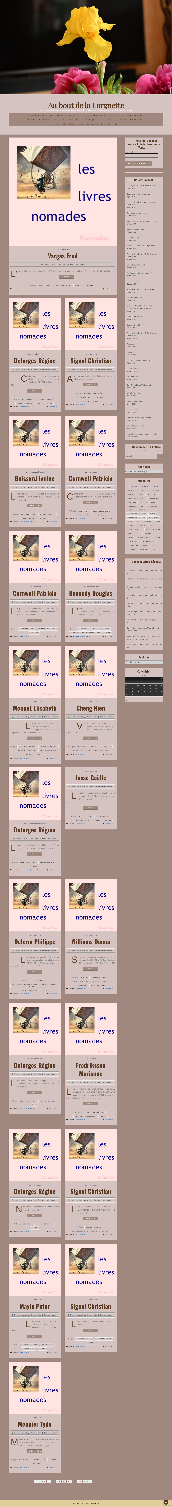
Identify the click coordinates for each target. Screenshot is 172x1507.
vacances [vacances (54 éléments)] (144, 549)
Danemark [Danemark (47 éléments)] (132, 506)
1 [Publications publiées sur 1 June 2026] (126, 682)
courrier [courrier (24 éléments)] (132, 502)
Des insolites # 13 (133, 325)
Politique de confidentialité (102, 119)
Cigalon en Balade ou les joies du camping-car (56, 119)
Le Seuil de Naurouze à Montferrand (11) (142, 434)
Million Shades (96, 1503)
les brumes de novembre (24, 750)
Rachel (129, 579)
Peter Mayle (29, 1349)
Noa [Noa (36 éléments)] (129, 533)
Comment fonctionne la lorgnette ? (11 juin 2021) (84, 124)
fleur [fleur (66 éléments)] (152, 514)
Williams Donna (90, 941)
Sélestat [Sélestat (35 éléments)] (155, 545)
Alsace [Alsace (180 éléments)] (145, 486)
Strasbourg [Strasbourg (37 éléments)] (133, 545)
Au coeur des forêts (93, 393)
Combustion (83, 511)
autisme (84, 977)
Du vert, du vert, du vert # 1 (137, 213)
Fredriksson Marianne (91, 1069)
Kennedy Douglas (90, 593)
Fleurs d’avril (131, 344)
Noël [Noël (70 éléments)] (137, 533)
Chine (93, 746)
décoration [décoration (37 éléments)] (143, 510)
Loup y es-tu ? (29, 518)
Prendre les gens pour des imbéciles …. (142, 289)
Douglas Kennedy (101, 629)
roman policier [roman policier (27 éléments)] (145, 537)
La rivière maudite (48, 746)
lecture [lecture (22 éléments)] (141, 525)
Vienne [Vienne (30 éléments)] (156, 549)
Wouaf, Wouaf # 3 (133, 393)
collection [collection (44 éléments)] (154, 498)
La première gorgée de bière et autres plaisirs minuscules (34, 985)
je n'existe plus (80, 981)
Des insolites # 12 (133, 369)
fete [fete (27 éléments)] (144, 514)
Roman (41, 472)
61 (69, 1482)
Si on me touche (100, 981)
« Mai (127, 700)
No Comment (109, 289)
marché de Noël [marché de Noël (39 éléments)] (153, 529)
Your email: (129, 152)
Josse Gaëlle (90, 777)
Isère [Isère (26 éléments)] (158, 522)
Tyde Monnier (34, 1463)
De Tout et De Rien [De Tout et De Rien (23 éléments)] (149, 506)
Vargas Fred (63, 255)
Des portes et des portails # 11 (138, 194)
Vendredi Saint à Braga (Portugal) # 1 (141, 418)
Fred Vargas (44, 285)
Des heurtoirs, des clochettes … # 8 (140, 273)
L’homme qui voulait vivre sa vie (85, 633)
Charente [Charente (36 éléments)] (152, 494)
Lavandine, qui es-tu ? (41, 115)
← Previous (40, 1482)
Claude (129, 571)
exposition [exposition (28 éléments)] (132, 514)
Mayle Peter (35, 1306)
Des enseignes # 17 (134, 298)
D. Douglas (84, 629)
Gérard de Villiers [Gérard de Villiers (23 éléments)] (136, 518)
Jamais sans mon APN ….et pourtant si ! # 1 (143, 246)
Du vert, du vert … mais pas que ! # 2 (141, 186)
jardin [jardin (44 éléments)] (131, 525)
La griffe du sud (27, 629)
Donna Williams (100, 977)
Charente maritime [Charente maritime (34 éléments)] (136, 498)
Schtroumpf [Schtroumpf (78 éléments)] (133, 541)
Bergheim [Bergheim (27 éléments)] (155, 490)
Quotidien (38, 823)
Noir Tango (28, 1224)
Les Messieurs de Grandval (84, 1231)
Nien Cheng (106, 746)
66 (80, 1482)
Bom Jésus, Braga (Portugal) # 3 (139, 360)
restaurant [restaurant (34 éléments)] (149, 533)
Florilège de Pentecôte (135, 229)
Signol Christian (90, 360)
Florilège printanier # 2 (135, 401)
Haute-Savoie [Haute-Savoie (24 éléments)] (134, 522)
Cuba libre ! (27, 399)
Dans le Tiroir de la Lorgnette (101, 115)
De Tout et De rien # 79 (135, 426)
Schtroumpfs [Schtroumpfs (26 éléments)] (149, 541)
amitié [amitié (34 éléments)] (155, 486)
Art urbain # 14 (132, 377)
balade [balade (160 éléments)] (131, 490)
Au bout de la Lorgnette (86, 105)
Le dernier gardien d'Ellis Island (85, 820)
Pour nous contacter (132, 119)
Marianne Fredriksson (85, 1116)
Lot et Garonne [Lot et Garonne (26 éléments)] (135, 529)
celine (129, 595)
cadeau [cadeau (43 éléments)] (131, 494)
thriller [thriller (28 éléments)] (131, 549)
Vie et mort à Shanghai (98, 750)
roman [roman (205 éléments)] (130, 537)
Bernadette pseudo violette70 (138, 628)
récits (44, 990)
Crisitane (130, 587)
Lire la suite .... (67, 277)
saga (50, 403)
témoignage (77, 750)
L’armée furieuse (62, 285)
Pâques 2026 (132, 410)
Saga (41, 354)
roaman (105, 1231)
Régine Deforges (24, 403)
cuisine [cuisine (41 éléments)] (154, 502)
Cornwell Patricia (91, 478)
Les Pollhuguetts (133, 612)
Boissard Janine (35, 478)
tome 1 (40, 754)
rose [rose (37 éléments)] (158, 537)
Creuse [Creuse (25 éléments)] (143, 502)
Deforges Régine (35, 360)
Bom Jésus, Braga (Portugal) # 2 (139, 385)
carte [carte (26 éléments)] (141, 494)
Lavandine (65, 265)
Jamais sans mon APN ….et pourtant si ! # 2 (143, 221)
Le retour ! (131, 352)
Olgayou (130, 603)
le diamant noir (30, 1345)
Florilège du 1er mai (134, 317)
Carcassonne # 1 (133, 281)
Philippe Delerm (29, 990)
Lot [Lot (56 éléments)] (151, 525)
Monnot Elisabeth (35, 707)
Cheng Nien (90, 707)
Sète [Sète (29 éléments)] (145, 545)
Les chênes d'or (104, 1339)
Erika (129, 620)
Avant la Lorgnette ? (69, 115)
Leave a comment (78, 265)
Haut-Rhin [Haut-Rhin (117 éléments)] (153, 518)
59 (59, 1482)
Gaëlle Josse (85, 816)
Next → (87, 1482)
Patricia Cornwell (85, 515)
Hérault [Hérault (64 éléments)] (147, 522)
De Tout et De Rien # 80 (136, 265)
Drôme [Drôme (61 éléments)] (130, 510)
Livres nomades (63, 249)
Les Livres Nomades (132, 115)
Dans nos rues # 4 (134, 238)
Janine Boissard (47, 514)
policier (79, 285)
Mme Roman (24, 1459)
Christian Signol (85, 397)
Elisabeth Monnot (27, 746)
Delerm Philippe (34, 941)
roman (90, 285)
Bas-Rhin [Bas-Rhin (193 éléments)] (142, 490)
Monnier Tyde (35, 1423)
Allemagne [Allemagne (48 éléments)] (132, 486)
